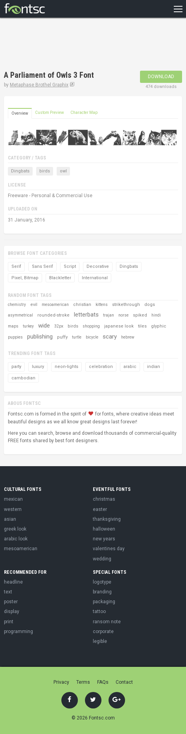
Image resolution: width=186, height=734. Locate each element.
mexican (13, 499)
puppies (15, 337)
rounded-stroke (53, 315)
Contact (124, 682)
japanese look (119, 326)
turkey (28, 326)
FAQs (103, 682)
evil (33, 304)
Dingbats (20, 171)
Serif (16, 266)
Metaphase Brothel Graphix (39, 85)
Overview (19, 113)
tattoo (99, 611)
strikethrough (126, 304)
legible (100, 641)
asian (10, 519)
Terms (83, 682)
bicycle (92, 337)
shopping (91, 326)
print (8, 621)
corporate (103, 631)
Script (70, 266)
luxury (38, 366)
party (16, 366)
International (95, 277)
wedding (102, 559)
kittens (102, 304)
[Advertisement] (67, 45)
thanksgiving (107, 519)
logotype (102, 582)
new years (104, 539)
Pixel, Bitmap (25, 277)
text (8, 592)
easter (100, 509)
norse (123, 315)
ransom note (107, 621)
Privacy (61, 682)
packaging (104, 601)
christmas (104, 499)
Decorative (98, 266)
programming (18, 631)
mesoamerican (55, 304)
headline (13, 582)
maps (13, 326)
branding (102, 592)
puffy (62, 337)
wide (44, 325)
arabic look (16, 539)
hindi (156, 315)
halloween (104, 529)
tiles (142, 326)
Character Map (84, 112)
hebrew (127, 337)
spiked (140, 315)
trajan (108, 315)
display (11, 611)
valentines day (109, 548)
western (13, 509)
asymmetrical (20, 315)
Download (161, 76)
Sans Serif (42, 266)
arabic (129, 366)
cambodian (23, 378)
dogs (149, 304)
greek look (15, 529)
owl (63, 171)
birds (44, 171)
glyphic (158, 326)
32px (58, 326)
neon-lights (66, 366)
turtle (76, 337)
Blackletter (60, 277)
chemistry (17, 304)
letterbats (86, 314)
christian (82, 304)
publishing (40, 336)
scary (110, 336)
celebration (101, 366)
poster (11, 601)
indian (153, 366)
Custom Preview (49, 112)
